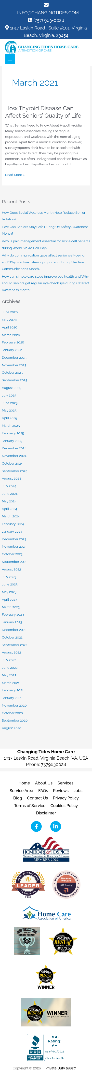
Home (24, 783)
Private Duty (60, 1068)
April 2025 (9, 418)
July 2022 (9, 660)
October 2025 (12, 372)
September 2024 (14, 471)
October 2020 (12, 713)
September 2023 (14, 562)
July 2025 (9, 395)
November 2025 (14, 365)
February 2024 (13, 524)
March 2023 (11, 607)
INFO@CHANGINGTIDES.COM (48, 12)
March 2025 (11, 425)
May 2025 (9, 410)
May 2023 (9, 592)
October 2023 (12, 554)
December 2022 (14, 630)
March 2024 (11, 516)
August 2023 (11, 569)
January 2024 (12, 531)
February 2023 (13, 614)
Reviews (60, 790)
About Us (44, 783)
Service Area (21, 790)
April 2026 (9, 327)
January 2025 (12, 441)
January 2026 (12, 350)
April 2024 (9, 509)
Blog (17, 798)
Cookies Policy (64, 805)
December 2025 (14, 357)
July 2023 (9, 577)
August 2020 (11, 728)
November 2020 (14, 705)
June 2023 (9, 584)
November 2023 (14, 546)
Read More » (15, 175)
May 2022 (9, 675)
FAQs (43, 790)
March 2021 (10, 683)
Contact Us (37, 798)
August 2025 (11, 388)
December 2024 (14, 448)
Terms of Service (29, 805)
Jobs (78, 790)
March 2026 (11, 335)
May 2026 (9, 320)
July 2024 (9, 486)
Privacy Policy (66, 798)
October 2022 (12, 637)
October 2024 (12, 463)
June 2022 (9, 667)
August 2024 (11, 478)
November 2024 (14, 456)
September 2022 (14, 645)
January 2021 (12, 698)
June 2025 (9, 403)
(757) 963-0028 (48, 20)
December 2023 (14, 539)
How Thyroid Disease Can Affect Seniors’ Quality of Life (43, 112)
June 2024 (9, 494)
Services (65, 783)
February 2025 (13, 433)
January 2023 (12, 622)
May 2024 (9, 501)
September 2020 (14, 720)
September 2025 (14, 380)
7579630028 (53, 764)
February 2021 (12, 690)
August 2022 (11, 652)
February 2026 (13, 342)
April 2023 (9, 599)
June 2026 (10, 312)
